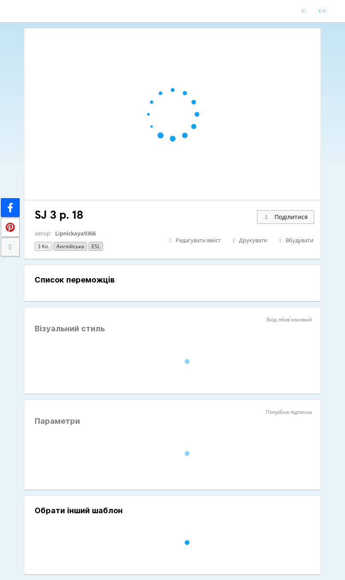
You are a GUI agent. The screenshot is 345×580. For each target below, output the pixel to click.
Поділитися (285, 217)
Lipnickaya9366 (75, 233)
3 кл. (43, 246)
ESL (95, 246)
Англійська (70, 246)
